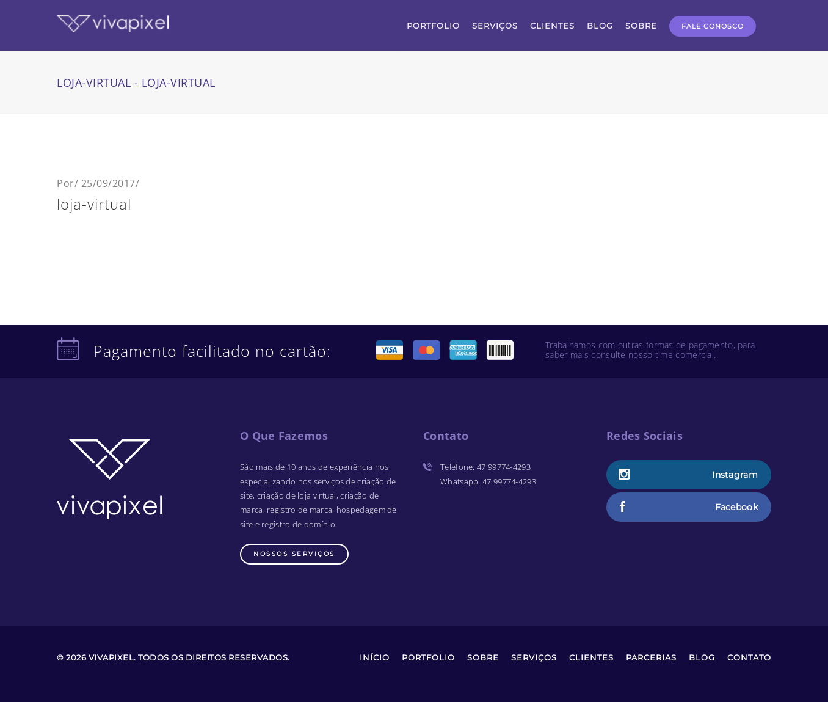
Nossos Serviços (294, 554)
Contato (749, 657)
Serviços (534, 657)
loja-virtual (94, 204)
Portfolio (428, 657)
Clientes (591, 657)
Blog (702, 657)
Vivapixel (111, 657)
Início (375, 657)
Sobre (483, 657)
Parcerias (651, 657)
